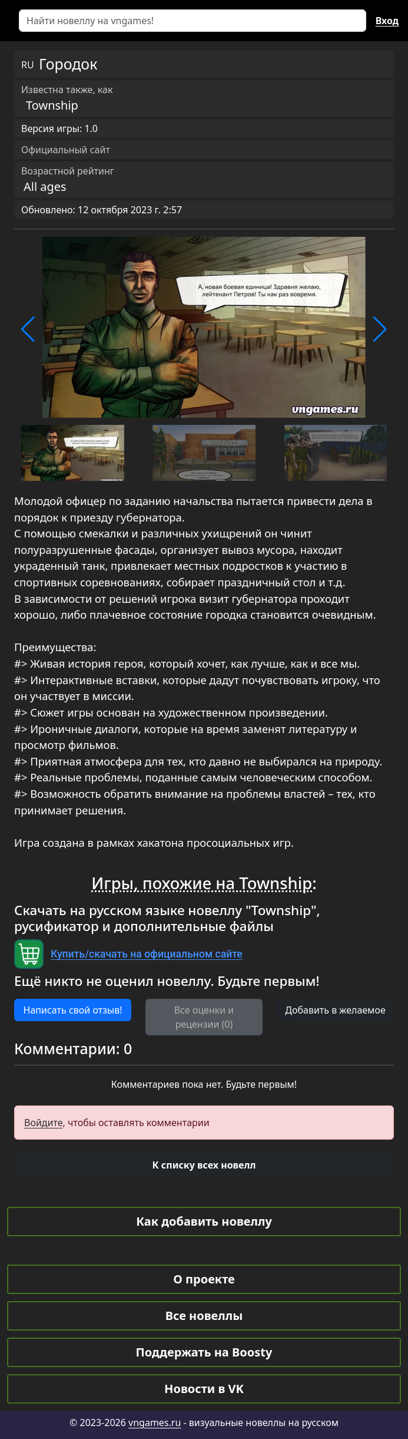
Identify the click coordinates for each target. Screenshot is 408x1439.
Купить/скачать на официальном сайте (147, 954)
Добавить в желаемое (335, 1010)
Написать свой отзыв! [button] (73, 1010)
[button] (28, 329)
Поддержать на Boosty (204, 1352)
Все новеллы (204, 1316)
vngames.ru (154, 1422)
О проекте (203, 1279)
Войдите (43, 1122)
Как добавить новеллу (204, 1221)
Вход (387, 20)
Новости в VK (204, 1389)
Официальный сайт (65, 149)
